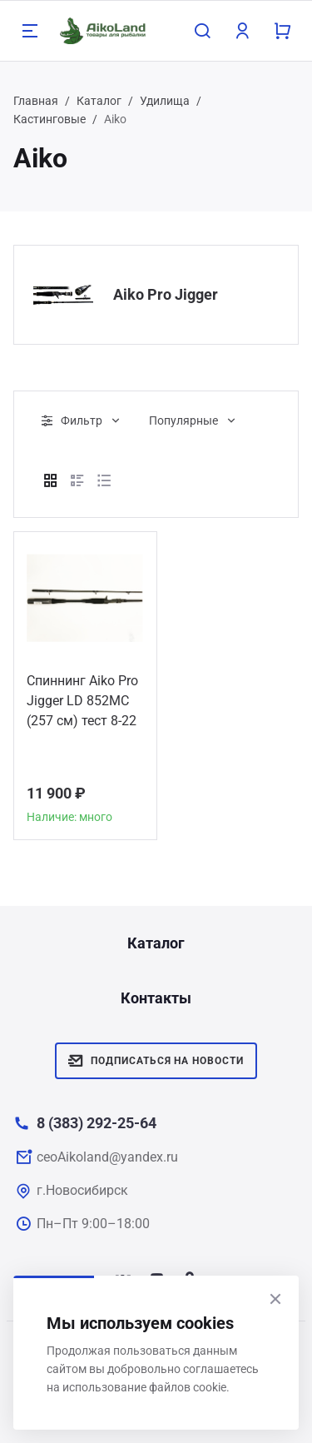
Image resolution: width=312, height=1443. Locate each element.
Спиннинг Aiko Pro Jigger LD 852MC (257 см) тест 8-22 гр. (82, 703)
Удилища (165, 100)
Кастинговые (49, 119)
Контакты (156, 998)
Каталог (99, 100)
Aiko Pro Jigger (165, 294)
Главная (35, 100)
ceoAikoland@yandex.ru (107, 1157)
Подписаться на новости (156, 1060)
